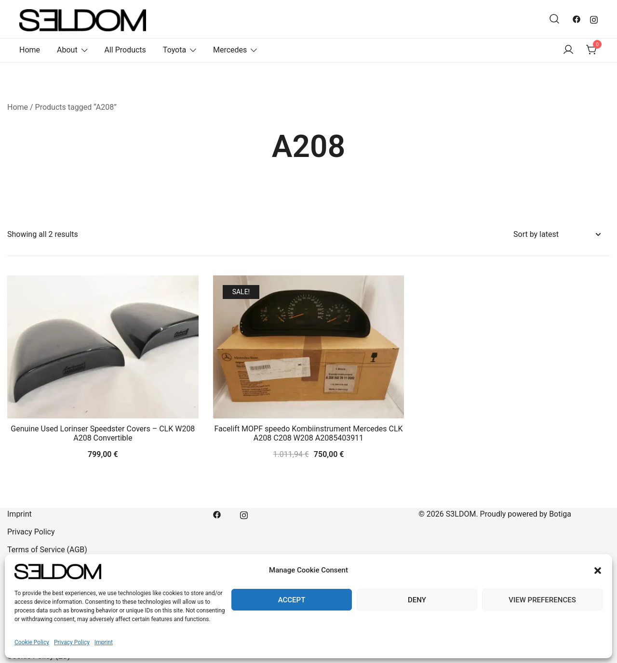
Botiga (560, 514)
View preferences (542, 600)
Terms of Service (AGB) (47, 549)
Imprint (103, 642)
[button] (598, 570)
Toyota (174, 49)
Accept (292, 600)
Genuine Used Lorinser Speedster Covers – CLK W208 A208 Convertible (103, 433)
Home (29, 49)
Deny (417, 600)
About (67, 49)
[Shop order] (557, 234)
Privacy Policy (72, 642)
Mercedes (230, 49)
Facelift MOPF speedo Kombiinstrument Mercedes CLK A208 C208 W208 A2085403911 (308, 433)
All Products (125, 49)
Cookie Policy (31, 642)
